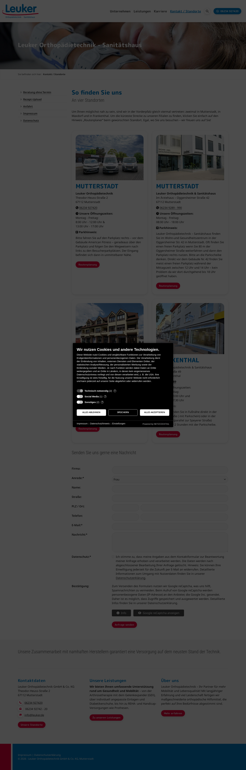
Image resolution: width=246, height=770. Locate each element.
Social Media (92, 396)
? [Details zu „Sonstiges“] (102, 402)
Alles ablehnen (91, 412)
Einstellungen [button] (118, 423)
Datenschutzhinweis (100, 423)
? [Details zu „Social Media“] (105, 396)
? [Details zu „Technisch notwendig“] (114, 390)
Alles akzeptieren (154, 412)
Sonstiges (90, 402)
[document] (123, 367)
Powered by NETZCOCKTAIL (156, 424)
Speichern (123, 412)
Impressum (82, 423)
